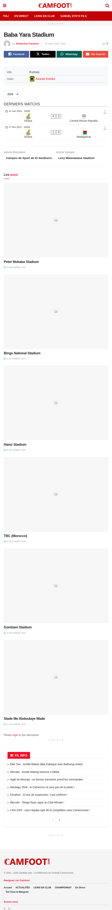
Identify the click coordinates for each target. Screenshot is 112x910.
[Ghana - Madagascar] (56, 122)
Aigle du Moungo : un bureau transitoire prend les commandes (46, 770)
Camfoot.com (25, 863)
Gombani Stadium (18, 618)
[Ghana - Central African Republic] (56, 113)
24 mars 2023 (52, 43)
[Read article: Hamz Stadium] (56, 393)
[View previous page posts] (52, 811)
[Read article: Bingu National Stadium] (56, 302)
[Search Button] (107, 5)
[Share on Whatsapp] (69, 54)
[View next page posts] (59, 811)
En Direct (21, 16)
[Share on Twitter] (42, 54)
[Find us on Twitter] (9, 900)
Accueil (8, 878)
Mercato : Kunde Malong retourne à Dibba (34, 762)
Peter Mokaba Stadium (21, 252)
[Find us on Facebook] (4, 900)
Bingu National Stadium (22, 344)
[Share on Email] (95, 54)
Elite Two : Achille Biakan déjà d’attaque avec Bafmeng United (46, 754)
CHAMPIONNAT (63, 878)
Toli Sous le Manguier (17, 882)
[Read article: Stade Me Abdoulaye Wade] (56, 667)
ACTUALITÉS (23, 878)
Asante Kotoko (45, 79)
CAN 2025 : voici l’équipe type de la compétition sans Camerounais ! (50, 800)
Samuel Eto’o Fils (73, 16)
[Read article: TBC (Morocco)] (56, 485)
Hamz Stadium (15, 435)
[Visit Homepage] (55, 5)
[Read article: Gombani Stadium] (56, 576)
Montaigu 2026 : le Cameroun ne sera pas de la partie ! (42, 777)
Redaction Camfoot (27, 43)
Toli (6, 16)
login (15, 725)
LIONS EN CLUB (42, 878)
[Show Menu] (4, 5)
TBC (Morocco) (15, 527)
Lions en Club (44, 16)
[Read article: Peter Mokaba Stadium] (56, 210)
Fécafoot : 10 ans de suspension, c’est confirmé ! (38, 785)
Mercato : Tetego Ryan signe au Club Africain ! (37, 793)
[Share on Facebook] (16, 54)
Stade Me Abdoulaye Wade (24, 709)
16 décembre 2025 (15, 258)
